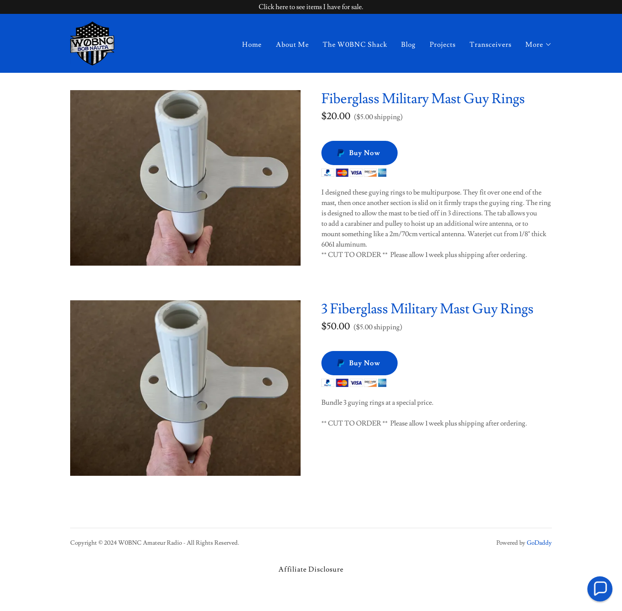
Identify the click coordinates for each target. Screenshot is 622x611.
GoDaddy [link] (539, 543)
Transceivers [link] (491, 44)
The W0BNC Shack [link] (355, 44)
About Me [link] (292, 44)
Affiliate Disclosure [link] (311, 569)
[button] (538, 44)
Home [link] (252, 44)
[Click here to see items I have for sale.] (311, 7)
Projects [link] (443, 44)
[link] (92, 41)
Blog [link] (408, 44)
